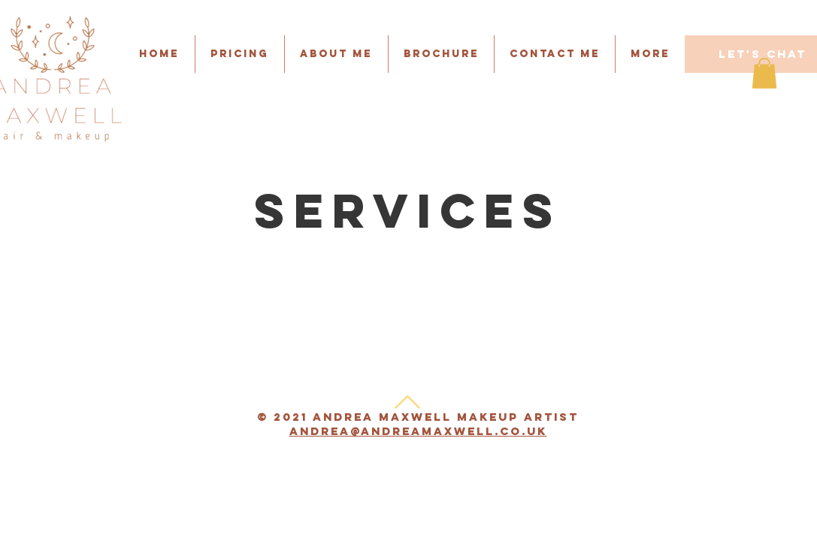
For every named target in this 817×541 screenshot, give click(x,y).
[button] (555, 54)
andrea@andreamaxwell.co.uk (418, 431)
